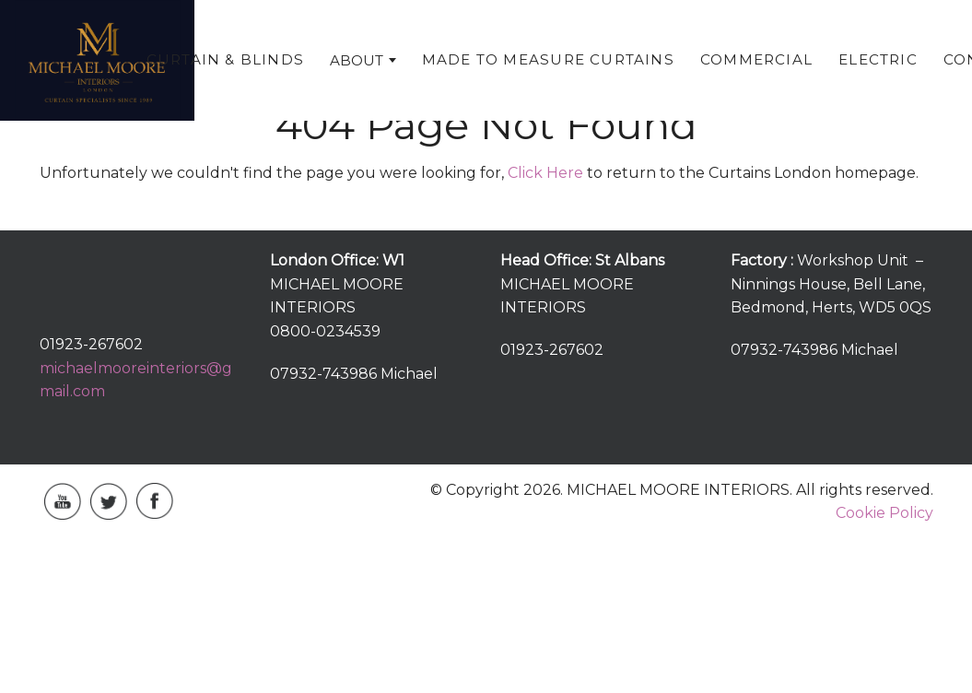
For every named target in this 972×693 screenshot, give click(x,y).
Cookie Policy (884, 513)
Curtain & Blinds (225, 59)
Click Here (545, 173)
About (356, 60)
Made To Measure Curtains (548, 59)
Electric (878, 59)
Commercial (756, 59)
